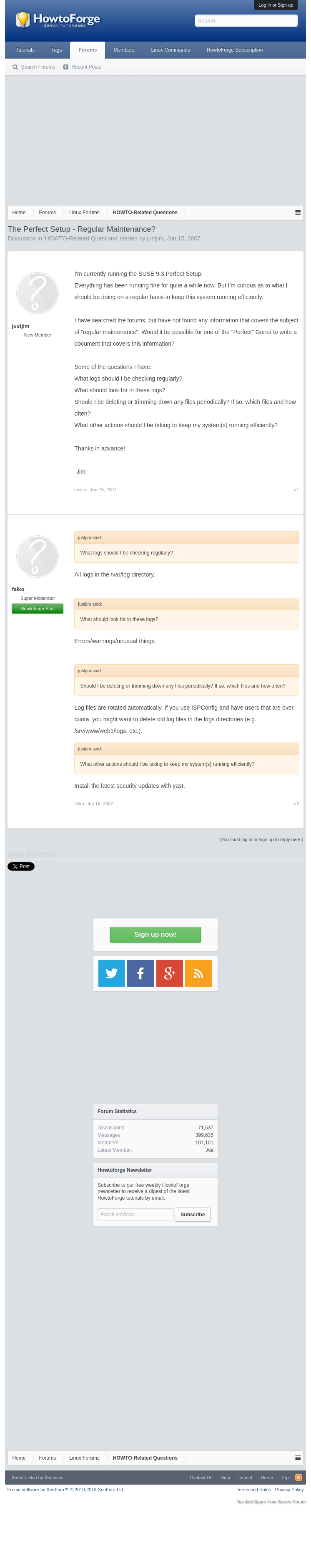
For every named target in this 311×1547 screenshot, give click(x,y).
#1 (296, 489)
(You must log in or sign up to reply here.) (261, 839)
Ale (209, 1150)
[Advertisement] (155, 138)
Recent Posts (86, 67)
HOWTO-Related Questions (81, 238)
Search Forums (38, 67)
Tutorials (25, 50)
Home (267, 1477)
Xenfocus (53, 1477)
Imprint (245, 1477)
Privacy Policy (289, 1489)
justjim (155, 238)
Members (123, 50)
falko (18, 589)
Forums (87, 50)
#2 (296, 803)
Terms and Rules (254, 1489)
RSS (298, 1477)
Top (285, 1477)
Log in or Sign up (275, 4)
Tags (56, 50)
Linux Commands (170, 50)
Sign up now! (155, 934)
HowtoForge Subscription (235, 50)
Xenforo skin (24, 1477)
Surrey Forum (292, 1501)
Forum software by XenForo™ (65, 1489)
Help (225, 1477)
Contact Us (201, 1477)
